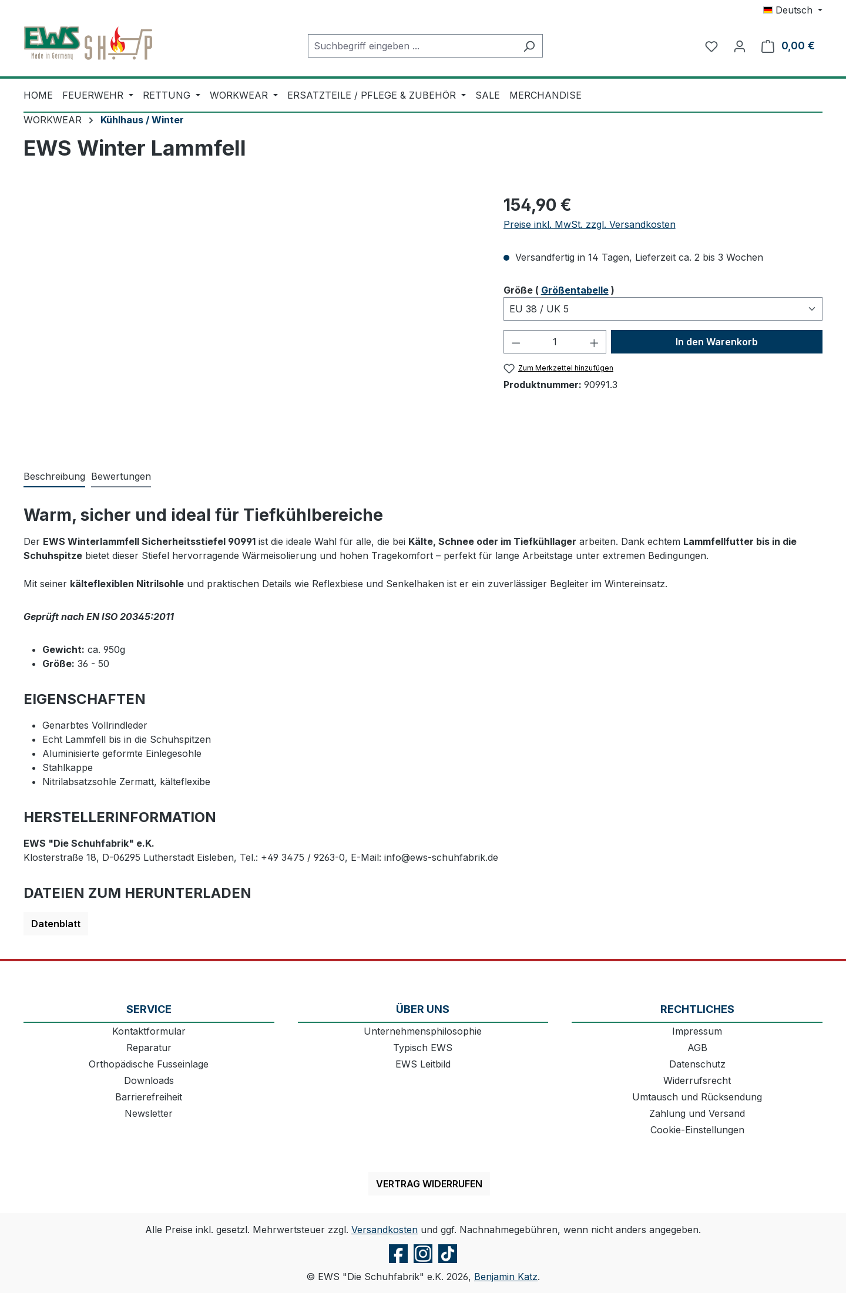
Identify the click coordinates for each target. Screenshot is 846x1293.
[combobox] (412, 46)
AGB (697, 1047)
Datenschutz (697, 1064)
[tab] (54, 476)
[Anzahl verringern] (515, 341)
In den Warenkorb (717, 342)
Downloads (149, 1080)
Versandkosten (384, 1229)
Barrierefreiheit (148, 1097)
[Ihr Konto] (740, 46)
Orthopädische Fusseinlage (149, 1064)
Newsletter (149, 1113)
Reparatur (149, 1047)
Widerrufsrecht (697, 1080)
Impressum (697, 1031)
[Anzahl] (555, 341)
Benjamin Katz (506, 1276)
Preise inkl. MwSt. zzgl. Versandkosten (589, 224)
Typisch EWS (422, 1047)
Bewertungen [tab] (121, 476)
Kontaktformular (149, 1031)
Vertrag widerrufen (429, 1184)
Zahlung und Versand (697, 1113)
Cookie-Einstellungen (697, 1130)
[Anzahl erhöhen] (594, 341)
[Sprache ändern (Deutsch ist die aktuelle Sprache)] (792, 10)
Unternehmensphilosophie (423, 1031)
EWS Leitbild (423, 1064)
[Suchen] (529, 46)
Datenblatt (55, 924)
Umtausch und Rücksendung (697, 1097)
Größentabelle (575, 290)
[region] (252, 319)
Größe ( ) (559, 289)
